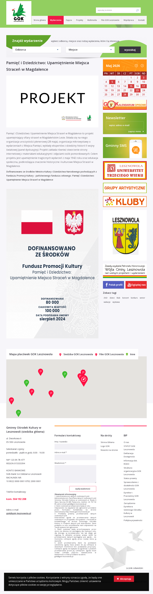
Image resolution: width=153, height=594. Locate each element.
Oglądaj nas (138, 284)
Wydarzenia (55, 20)
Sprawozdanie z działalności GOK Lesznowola (131, 485)
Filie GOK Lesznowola (110, 20)
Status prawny (130, 478)
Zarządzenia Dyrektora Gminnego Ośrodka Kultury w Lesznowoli (132, 510)
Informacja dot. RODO (130, 462)
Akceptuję (124, 578)
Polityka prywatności (133, 520)
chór (106, 298)
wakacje (107, 302)
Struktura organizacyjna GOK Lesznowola (132, 471)
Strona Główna (107, 442)
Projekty (79, 20)
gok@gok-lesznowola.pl (18, 513)
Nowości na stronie (109, 450)
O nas (126, 442)
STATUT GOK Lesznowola (129, 448)
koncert (125, 298)
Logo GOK (105, 446)
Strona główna (40, 20)
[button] (84, 381)
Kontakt (141, 20)
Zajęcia (69, 20)
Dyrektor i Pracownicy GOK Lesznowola (131, 496)
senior (142, 298)
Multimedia (92, 20)
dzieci (112, 298)
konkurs (134, 298)
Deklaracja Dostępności (129, 455)
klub (118, 298)
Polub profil (116, 284)
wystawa (116, 302)
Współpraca (129, 20)
